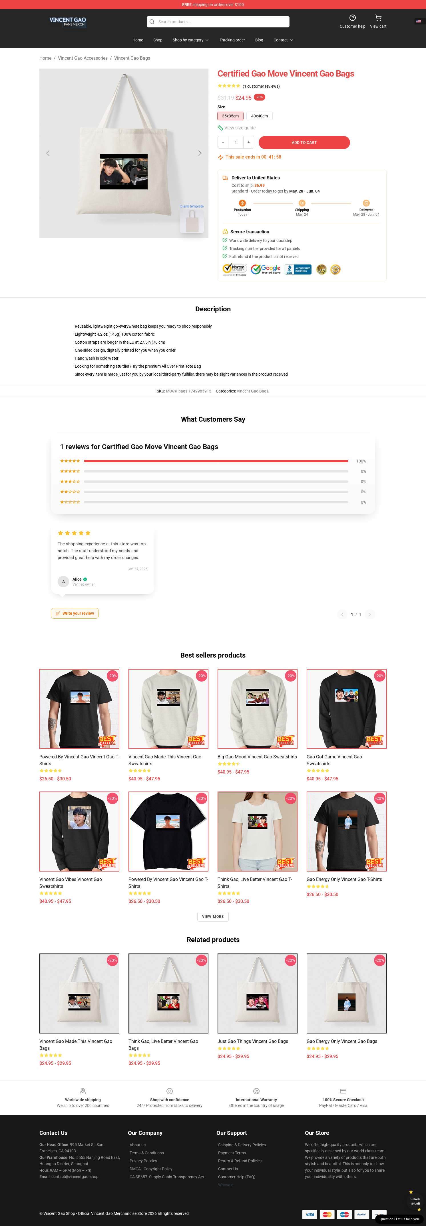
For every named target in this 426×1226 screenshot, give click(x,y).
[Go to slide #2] (138, 250)
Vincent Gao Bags (132, 58)
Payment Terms (232, 1153)
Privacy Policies (143, 1161)
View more (213, 917)
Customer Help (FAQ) (237, 1177)
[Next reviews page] (370, 614)
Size (221, 107)
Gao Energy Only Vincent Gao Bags (342, 1041)
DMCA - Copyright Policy (151, 1169)
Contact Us (228, 1169)
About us (138, 1145)
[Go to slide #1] (109, 250)
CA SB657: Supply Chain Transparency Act (167, 1177)
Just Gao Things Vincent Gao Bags (253, 1041)
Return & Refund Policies (240, 1161)
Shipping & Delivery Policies (242, 1145)
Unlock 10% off (415, 1201)
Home (45, 58)
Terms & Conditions (147, 1153)
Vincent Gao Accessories (83, 58)
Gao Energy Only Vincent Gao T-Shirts (344, 879)
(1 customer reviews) (261, 86)
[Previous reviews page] (342, 614)
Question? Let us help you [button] (399, 1219)
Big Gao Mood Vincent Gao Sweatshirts (257, 757)
